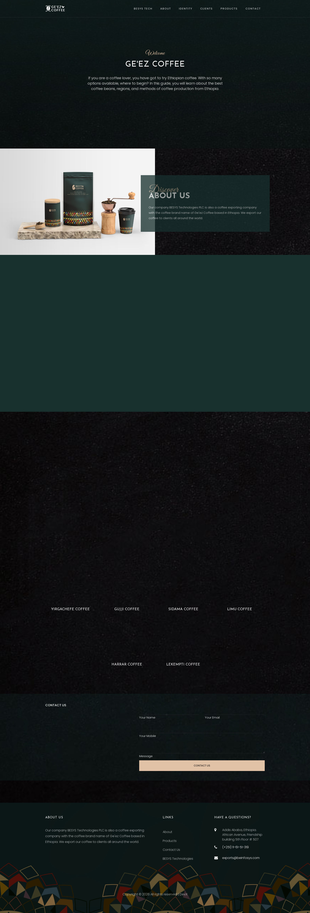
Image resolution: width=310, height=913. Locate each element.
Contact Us (171, 849)
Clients (206, 8)
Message (146, 756)
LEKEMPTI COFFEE (183, 664)
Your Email (212, 717)
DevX (183, 894)
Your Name (147, 717)
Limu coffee (239, 609)
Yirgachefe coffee (70, 609)
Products (229, 8)
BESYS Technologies (178, 858)
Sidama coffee (183, 609)
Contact (253, 8)
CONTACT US (202, 765)
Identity (185, 8)
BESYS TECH (143, 8)
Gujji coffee (126, 609)
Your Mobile (147, 736)
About (165, 8)
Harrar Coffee (127, 664)
